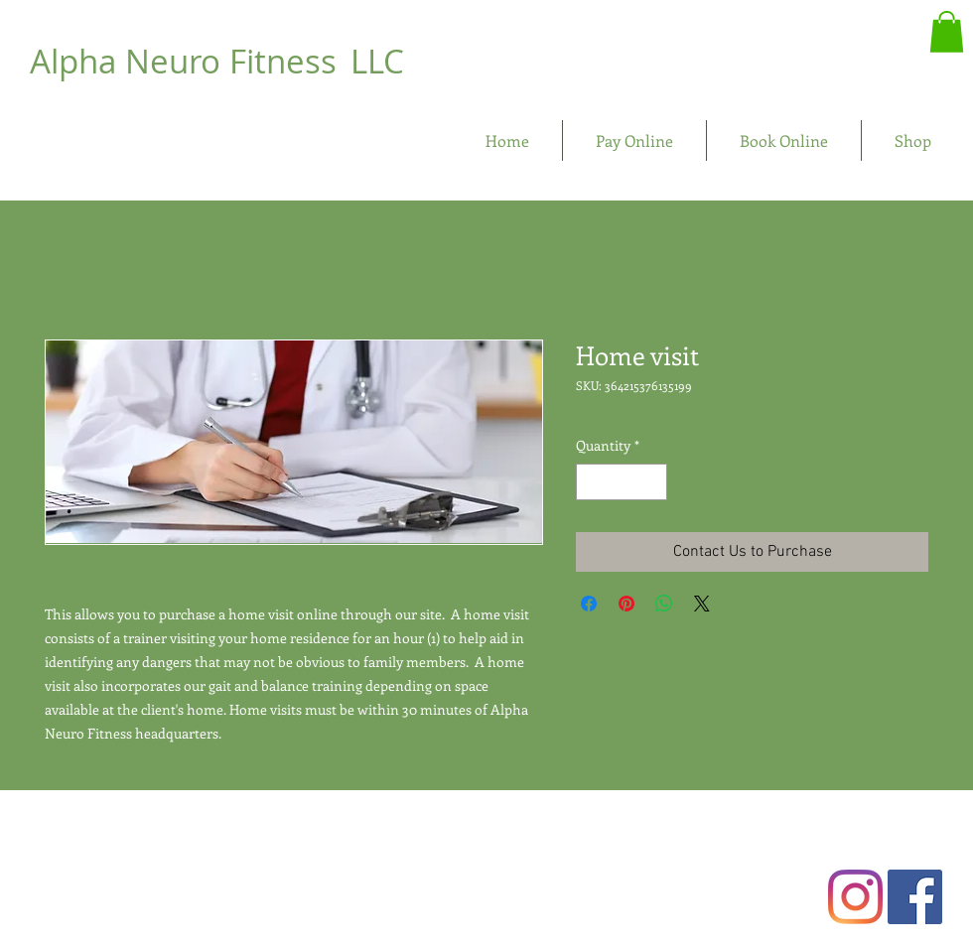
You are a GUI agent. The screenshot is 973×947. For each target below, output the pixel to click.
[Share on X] (702, 603)
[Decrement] (591, 482)
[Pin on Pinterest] (626, 603)
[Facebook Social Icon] (915, 897)
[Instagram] (855, 897)
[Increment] (651, 482)
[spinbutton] (621, 482)
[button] (946, 32)
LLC (377, 61)
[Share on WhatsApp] (664, 603)
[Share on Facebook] (589, 603)
